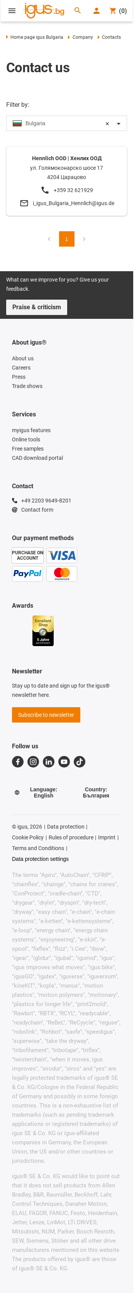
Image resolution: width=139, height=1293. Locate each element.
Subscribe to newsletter (46, 715)
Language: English (35, 792)
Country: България (96, 792)
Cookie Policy (28, 837)
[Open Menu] (12, 10)
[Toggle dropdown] (118, 123)
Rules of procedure (71, 837)
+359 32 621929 (73, 190)
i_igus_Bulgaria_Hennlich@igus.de (73, 203)
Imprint (106, 837)
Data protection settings (40, 859)
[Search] (78, 11)
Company (80, 37)
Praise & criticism (36, 307)
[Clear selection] (107, 123)
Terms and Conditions (38, 848)
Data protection (66, 827)
